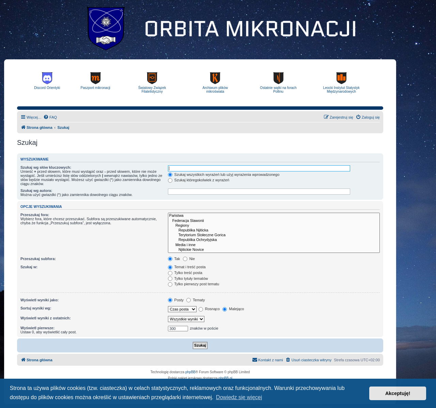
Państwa (274, 215)
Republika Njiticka (274, 230)
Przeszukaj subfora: (38, 259)
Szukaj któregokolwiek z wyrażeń (198, 180)
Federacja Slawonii (274, 220)
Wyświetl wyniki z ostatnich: (45, 318)
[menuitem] (50, 117)
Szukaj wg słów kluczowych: (45, 167)
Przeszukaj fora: (34, 215)
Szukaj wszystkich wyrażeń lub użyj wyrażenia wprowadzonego (224, 174)
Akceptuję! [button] (397, 393)
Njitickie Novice (274, 249)
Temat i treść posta (187, 267)
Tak (174, 259)
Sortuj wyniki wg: (35, 308)
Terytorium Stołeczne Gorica (274, 235)
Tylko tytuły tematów (188, 278)
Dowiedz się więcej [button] (239, 397)
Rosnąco (209, 309)
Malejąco (233, 309)
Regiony (274, 225)
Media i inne (274, 245)
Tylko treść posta (185, 273)
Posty (176, 300)
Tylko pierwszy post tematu (193, 284)
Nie (189, 259)
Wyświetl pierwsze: (37, 328)
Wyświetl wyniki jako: (39, 300)
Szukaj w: (28, 267)
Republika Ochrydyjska (274, 240)
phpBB (190, 372)
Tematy (195, 300)
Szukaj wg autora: (36, 190)
